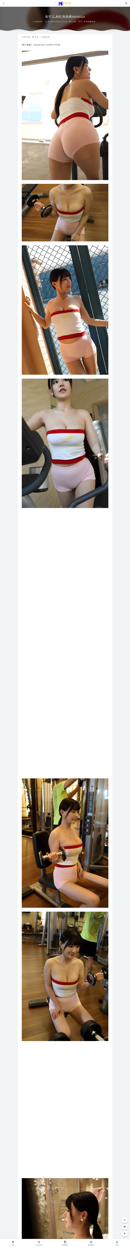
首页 (36, 37)
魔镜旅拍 (91, 1243)
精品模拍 (65, 1243)
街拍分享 (38, 22)
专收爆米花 (89, 21)
